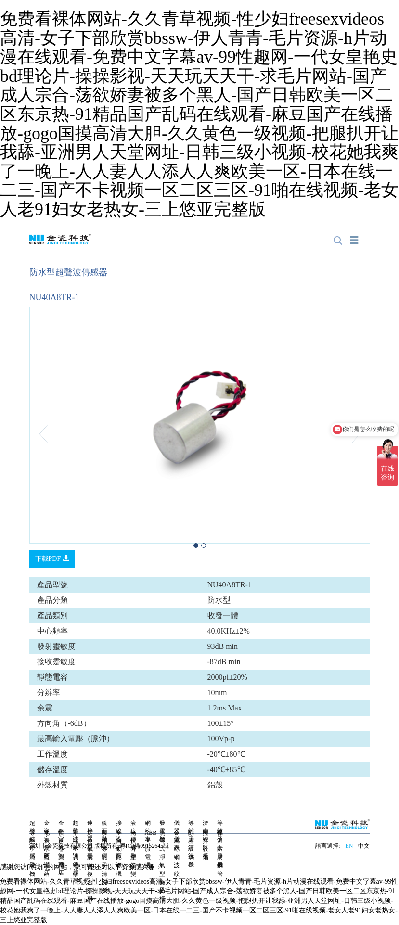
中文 (364, 845)
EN (349, 845)
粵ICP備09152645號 (144, 845)
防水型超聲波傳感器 (68, 272)
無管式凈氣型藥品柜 (162, 865)
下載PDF (52, 558)
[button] (54, 433)
